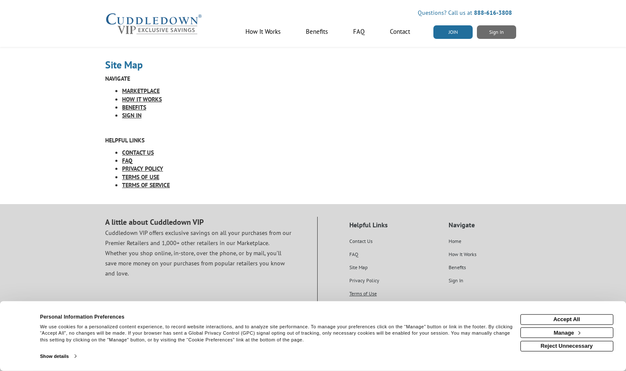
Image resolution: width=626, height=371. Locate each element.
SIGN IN (132, 115)
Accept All (566, 319)
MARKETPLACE (141, 91)
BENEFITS (134, 107)
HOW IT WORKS (142, 99)
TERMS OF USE (140, 177)
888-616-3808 (493, 12)
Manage (567, 332)
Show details (54, 356)
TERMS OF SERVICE (146, 185)
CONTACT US (138, 152)
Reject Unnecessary (567, 346)
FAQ (127, 160)
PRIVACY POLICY (142, 168)
